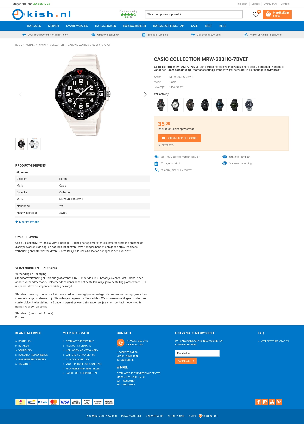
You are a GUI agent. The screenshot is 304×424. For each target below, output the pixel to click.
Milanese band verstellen (83, 368)
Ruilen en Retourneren (33, 354)
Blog (222, 25)
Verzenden (25, 350)
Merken (53, 25)
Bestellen (24, 341)
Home (18, 26)
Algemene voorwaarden (101, 416)
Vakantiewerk (154, 416)
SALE (194, 25)
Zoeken (238, 14)
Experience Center (149, 373)
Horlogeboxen (105, 25)
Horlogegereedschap (168, 25)
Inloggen (242, 3)
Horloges (34, 25)
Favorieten (168, 145)
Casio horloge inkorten (81, 373)
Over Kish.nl (270, 3)
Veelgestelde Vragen (275, 341)
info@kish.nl (125, 359)
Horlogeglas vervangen (82, 350)
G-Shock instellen (77, 359)
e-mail (134, 344)
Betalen (23, 345)
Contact (285, 3)
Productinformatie (78, 345)
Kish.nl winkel (176, 416)
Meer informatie (29, 221)
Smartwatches (77, 25)
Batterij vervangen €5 (80, 354)
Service (255, 3)
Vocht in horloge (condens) (84, 363)
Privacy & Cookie (131, 416)
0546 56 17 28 (41, 3)
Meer (208, 25)
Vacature (24, 363)
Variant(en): (161, 94)
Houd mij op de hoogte (182, 138)
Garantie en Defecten (32, 359)
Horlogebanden (134, 25)
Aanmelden (184, 360)
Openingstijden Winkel (80, 341)
